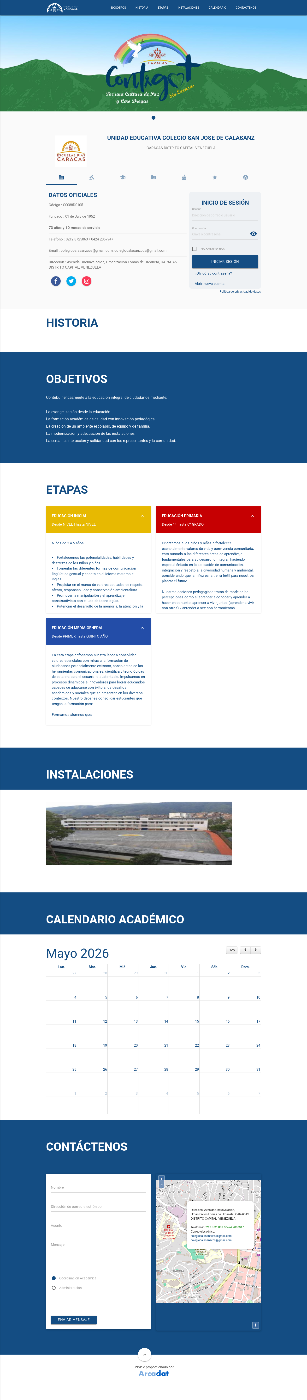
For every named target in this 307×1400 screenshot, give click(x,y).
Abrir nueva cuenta (209, 284)
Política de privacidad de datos (240, 292)
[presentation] (87, 1317)
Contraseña (199, 228)
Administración (71, 1303)
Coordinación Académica (79, 1293)
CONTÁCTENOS (246, 7)
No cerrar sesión (214, 250)
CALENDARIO (217, 7)
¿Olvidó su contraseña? (213, 274)
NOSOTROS (118, 7)
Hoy (232, 964)
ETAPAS (163, 7)
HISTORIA (142, 7)
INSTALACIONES (188, 7)
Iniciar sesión (225, 263)
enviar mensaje (74, 1335)
